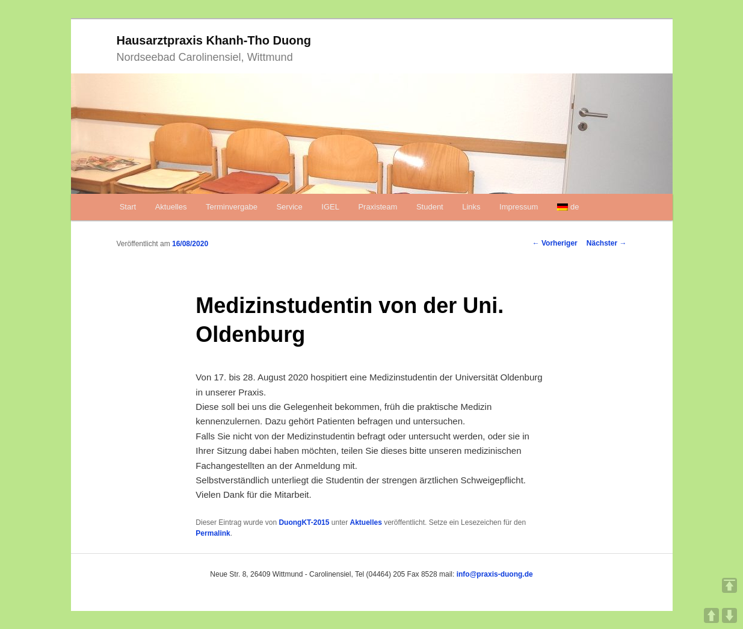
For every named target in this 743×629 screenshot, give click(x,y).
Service (289, 206)
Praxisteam (377, 206)
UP (711, 615)
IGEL (330, 206)
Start (128, 206)
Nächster (607, 243)
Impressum (518, 206)
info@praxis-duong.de (495, 574)
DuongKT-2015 (304, 522)
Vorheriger (555, 243)
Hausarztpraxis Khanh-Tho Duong (214, 40)
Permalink (213, 533)
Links (471, 206)
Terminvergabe (231, 206)
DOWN (729, 615)
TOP (729, 585)
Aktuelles (171, 206)
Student (429, 206)
